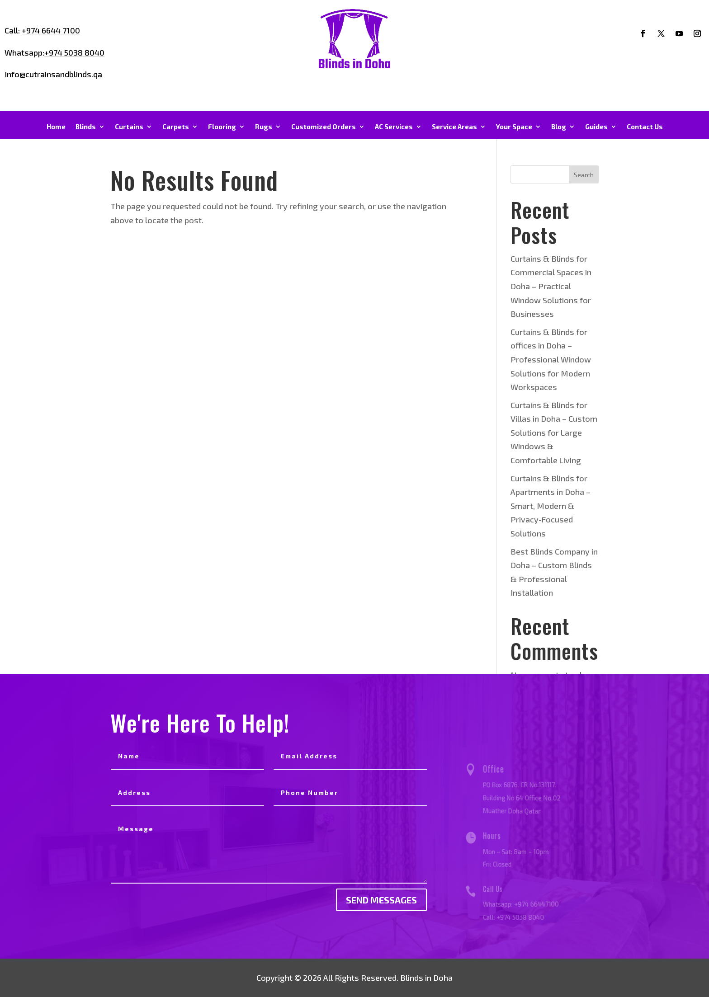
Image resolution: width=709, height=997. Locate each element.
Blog (558, 127)
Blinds (86, 127)
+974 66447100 (535, 903)
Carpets (175, 127)
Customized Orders (323, 127)
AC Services (394, 127)
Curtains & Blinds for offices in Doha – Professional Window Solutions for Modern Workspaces (550, 359)
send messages (381, 899)
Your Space (514, 127)
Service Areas (454, 127)
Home (56, 127)
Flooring (222, 127)
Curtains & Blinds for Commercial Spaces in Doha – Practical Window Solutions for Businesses (550, 286)
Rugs (263, 127)
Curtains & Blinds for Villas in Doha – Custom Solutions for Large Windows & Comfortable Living (553, 432)
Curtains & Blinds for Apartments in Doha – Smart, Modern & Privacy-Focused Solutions (550, 505)
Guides (596, 127)
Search (584, 175)
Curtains (129, 127)
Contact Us (645, 127)
